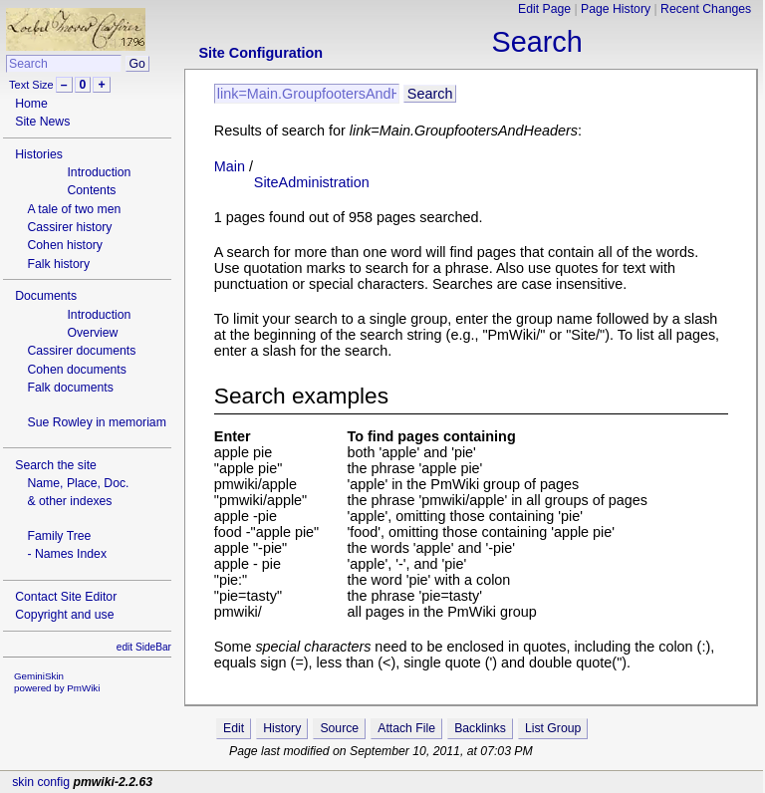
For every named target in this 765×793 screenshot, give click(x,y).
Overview (92, 333)
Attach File (406, 728)
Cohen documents (76, 370)
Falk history (58, 264)
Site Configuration (260, 53)
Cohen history (65, 245)
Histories (39, 154)
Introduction (98, 172)
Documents (46, 296)
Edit (233, 728)
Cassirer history (69, 227)
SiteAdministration (312, 182)
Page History (615, 9)
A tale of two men (74, 209)
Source (339, 728)
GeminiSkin (39, 675)
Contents (91, 190)
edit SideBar (144, 647)
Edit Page (544, 9)
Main (229, 166)
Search (537, 42)
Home (31, 104)
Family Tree (59, 536)
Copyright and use (64, 615)
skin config (41, 782)
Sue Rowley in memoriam (96, 422)
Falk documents (70, 388)
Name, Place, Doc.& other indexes (77, 492)
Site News (42, 122)
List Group (553, 728)
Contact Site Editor (66, 597)
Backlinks (480, 728)
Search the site (56, 465)
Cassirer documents (81, 351)
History (282, 728)
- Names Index (67, 554)
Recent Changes (705, 9)
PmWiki (83, 687)
